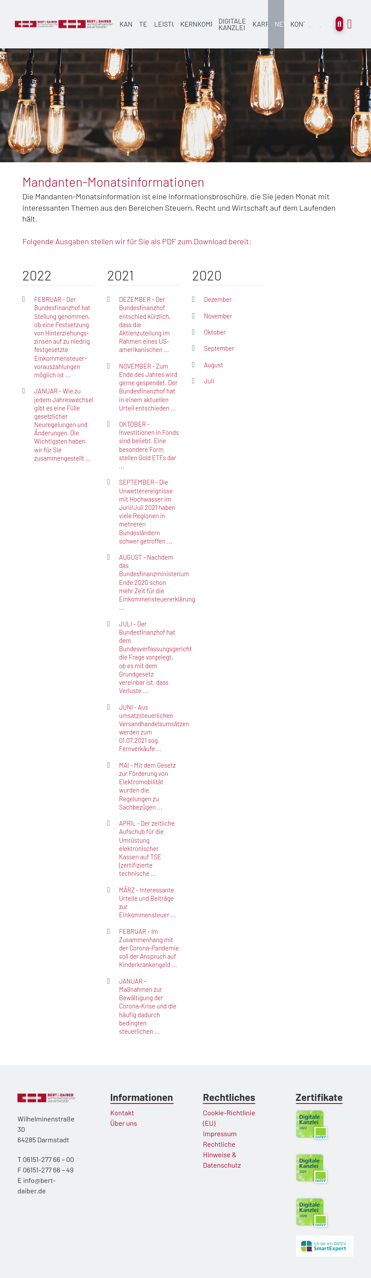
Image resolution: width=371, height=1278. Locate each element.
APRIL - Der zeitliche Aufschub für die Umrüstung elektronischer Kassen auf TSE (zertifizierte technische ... (147, 848)
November (218, 316)
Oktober (215, 332)
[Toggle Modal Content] (339, 24)
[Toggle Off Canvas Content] (349, 24)
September (219, 348)
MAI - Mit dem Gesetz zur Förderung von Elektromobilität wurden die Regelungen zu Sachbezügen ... (147, 786)
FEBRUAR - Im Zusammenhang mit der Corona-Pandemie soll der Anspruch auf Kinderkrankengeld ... (149, 948)
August (213, 365)
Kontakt (122, 1112)
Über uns (123, 1123)
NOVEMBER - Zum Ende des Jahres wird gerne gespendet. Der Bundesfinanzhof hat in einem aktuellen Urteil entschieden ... (148, 387)
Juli (209, 381)
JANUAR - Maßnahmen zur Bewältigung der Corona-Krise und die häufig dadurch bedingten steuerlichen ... (147, 1006)
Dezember (218, 299)
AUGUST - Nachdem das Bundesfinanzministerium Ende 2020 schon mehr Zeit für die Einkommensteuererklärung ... (157, 582)
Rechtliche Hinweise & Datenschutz (222, 1154)
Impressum (220, 1133)
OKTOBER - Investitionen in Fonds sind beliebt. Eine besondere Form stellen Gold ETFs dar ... (149, 445)
